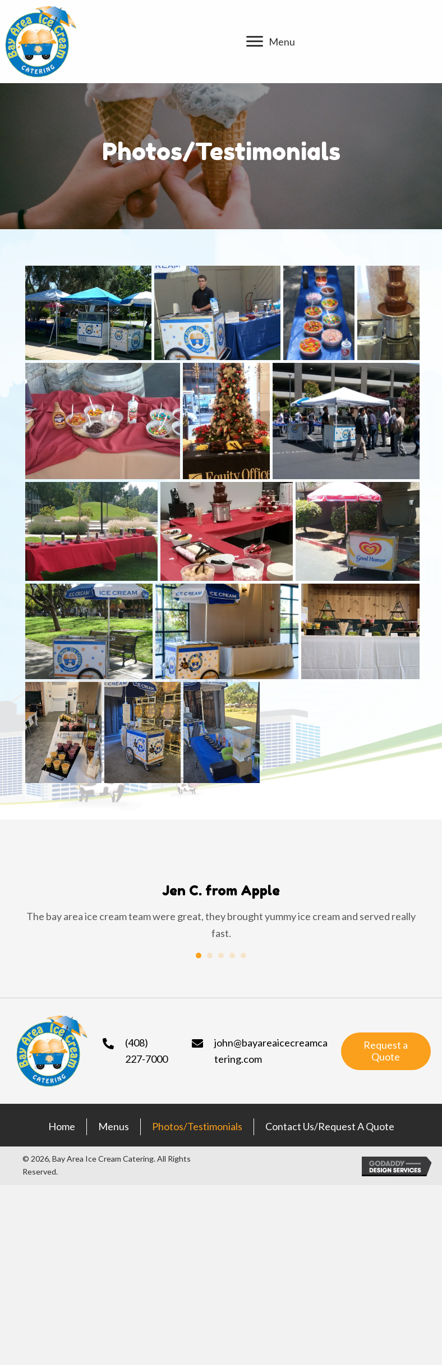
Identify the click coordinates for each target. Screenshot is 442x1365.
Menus (113, 1127)
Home (61, 1127)
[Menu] (271, 41)
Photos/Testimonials (197, 1127)
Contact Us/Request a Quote (329, 1127)
